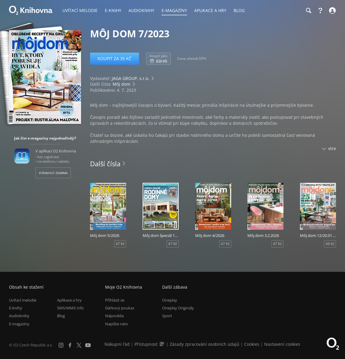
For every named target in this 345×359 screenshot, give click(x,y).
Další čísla (105, 163)
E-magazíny (19, 324)
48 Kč (329, 243)
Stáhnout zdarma (53, 173)
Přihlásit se (114, 300)
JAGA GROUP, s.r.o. (130, 78)
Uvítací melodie (22, 300)
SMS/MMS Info (70, 308)
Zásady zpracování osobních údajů (204, 344)
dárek (159, 59)
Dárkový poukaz (119, 308)
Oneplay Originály (178, 308)
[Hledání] (308, 10)
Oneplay (169, 300)
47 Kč (120, 243)
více (332, 148)
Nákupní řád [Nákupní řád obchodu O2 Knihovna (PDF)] (117, 344)
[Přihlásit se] (331, 10)
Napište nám (116, 324)
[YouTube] (87, 345)
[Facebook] (69, 345)
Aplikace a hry (69, 300)
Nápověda (114, 316)
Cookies (251, 344)
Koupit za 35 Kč (115, 58)
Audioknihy (19, 316)
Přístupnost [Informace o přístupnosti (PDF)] (146, 344)
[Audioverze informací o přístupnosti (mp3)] (162, 344)
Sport (167, 316)
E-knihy (15, 308)
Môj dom (121, 84)
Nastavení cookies (282, 344)
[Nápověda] (320, 10)
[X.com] (78, 345)
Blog (61, 316)
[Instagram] (60, 345)
